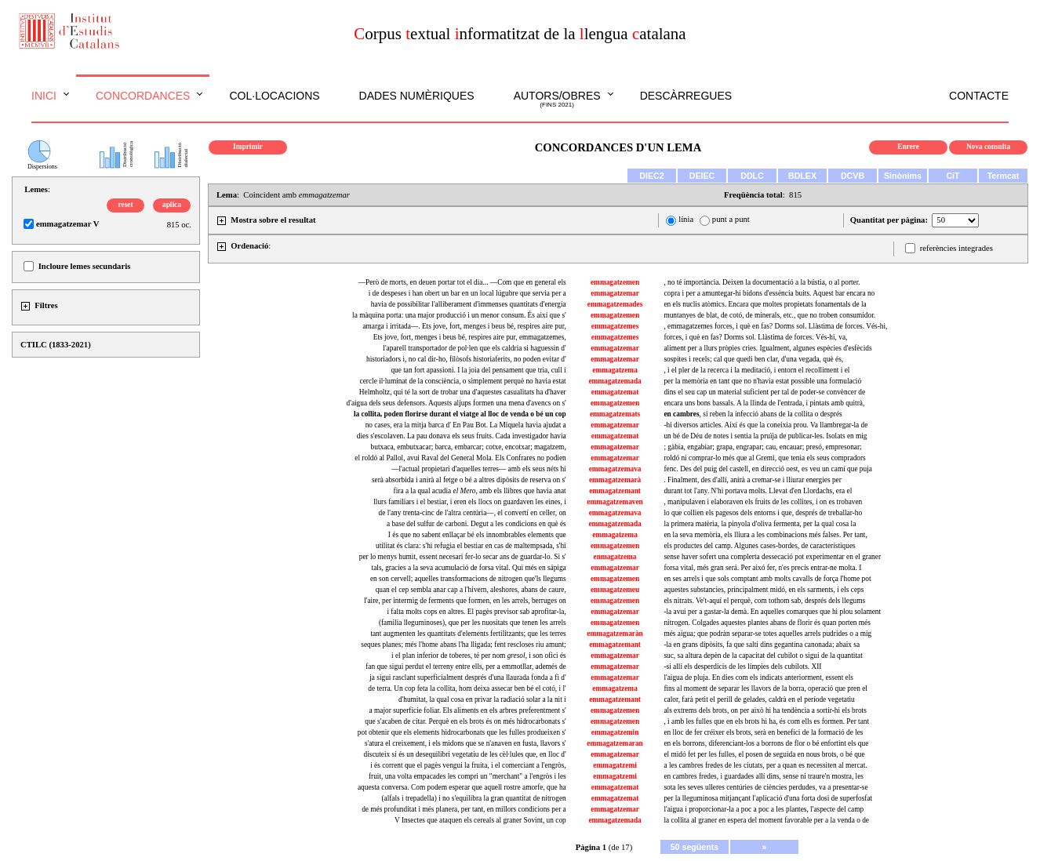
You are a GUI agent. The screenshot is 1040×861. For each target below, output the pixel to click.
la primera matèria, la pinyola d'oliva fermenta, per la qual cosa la (760, 524)
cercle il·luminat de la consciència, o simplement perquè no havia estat (463, 381)
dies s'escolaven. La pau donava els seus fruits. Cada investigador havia (461, 436)
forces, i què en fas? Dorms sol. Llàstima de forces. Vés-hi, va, (755, 337)
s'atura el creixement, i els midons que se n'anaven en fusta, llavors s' (465, 743)
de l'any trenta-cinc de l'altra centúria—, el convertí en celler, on (472, 513)
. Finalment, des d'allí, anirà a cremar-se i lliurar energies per (752, 480)
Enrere (908, 147)
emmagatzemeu (615, 590)
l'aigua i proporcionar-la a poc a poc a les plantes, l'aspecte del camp (764, 809)
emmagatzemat (615, 392)
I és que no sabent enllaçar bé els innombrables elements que (477, 535)
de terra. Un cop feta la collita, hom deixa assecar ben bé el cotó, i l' (466, 688)
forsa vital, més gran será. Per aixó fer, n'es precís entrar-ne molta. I (762, 568)
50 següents (695, 847)
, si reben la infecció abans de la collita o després (753, 414)
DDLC (752, 175)
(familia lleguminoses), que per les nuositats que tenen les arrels (472, 623)
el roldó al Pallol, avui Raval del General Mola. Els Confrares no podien (460, 458)
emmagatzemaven (615, 502)
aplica (171, 205)
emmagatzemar (615, 293)
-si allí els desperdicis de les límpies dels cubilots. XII (742, 666)
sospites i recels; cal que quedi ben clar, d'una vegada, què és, (753, 359)
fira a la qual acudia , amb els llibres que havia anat (480, 491)
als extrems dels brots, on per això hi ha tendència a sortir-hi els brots (765, 710)
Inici (43, 95)
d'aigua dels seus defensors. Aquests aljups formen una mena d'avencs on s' (456, 403)
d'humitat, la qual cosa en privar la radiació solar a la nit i (482, 699)
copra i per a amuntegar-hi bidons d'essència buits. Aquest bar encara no (769, 293)
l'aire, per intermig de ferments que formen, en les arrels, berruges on (465, 601)
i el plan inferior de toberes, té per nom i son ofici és (478, 655)
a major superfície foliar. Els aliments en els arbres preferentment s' (467, 710)
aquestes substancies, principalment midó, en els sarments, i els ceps (764, 590)
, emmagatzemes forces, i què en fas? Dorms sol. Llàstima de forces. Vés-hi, (775, 326)
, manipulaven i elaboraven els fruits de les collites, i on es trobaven (763, 502)
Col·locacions (274, 95)
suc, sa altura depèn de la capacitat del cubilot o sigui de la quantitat (763, 655)
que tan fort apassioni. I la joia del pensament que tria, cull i (478, 370)
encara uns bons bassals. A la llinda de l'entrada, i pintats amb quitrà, (764, 403)
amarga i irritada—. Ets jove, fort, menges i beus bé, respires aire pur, (463, 326)
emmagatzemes (615, 326)
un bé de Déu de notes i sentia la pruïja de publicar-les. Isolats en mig (765, 436)
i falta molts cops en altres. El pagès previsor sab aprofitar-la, (476, 612)
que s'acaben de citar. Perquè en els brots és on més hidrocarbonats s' (465, 721)
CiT (952, 175)
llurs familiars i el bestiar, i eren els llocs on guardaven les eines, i (469, 502)
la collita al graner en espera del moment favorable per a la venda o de (766, 820)
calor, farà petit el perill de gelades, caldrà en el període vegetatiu (759, 699)
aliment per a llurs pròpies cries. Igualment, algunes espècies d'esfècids (767, 348)
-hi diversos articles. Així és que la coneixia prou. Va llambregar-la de (765, 425)
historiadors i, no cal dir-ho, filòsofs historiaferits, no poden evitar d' (466, 359)
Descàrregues (686, 95)
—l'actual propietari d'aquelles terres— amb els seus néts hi (478, 469)
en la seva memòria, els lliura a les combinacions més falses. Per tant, (765, 535)
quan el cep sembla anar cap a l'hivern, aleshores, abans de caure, (471, 590)
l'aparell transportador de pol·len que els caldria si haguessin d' (474, 348)
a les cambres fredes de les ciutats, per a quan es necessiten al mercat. (765, 765)
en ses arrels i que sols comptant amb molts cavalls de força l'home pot (767, 579)
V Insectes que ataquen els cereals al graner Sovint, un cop (480, 820)
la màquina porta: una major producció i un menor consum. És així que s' (459, 315)
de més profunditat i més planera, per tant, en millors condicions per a (464, 809)
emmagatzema (615, 370)
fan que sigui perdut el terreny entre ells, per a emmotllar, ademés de (465, 666)
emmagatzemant (615, 491)
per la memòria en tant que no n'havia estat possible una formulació (762, 381)
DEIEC (702, 175)
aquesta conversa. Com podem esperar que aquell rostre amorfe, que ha (462, 787)
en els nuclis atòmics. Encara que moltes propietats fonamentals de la (765, 304)
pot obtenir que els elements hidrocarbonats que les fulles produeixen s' (462, 732)
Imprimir (248, 147)
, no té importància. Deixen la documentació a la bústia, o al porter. (762, 282)
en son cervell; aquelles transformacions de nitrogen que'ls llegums (468, 579)
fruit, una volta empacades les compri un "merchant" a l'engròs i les (467, 776)
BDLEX (802, 175)
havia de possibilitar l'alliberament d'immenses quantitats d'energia (468, 304)
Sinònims (903, 175)
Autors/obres (557, 99)
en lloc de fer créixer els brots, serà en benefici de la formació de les (763, 732)
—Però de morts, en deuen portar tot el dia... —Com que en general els (462, 282)
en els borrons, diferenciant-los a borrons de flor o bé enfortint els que (766, 743)
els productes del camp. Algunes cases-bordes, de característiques (759, 546)
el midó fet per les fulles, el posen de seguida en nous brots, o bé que (764, 754)
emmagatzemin (615, 732)
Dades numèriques (417, 95)
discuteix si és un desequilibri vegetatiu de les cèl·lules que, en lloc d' (465, 754)
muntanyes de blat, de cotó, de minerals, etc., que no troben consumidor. (769, 315)
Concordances (143, 95)
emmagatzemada (614, 381)
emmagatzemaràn (615, 634)
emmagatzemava (615, 469)
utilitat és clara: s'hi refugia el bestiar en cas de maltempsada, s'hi (471, 546)
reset (125, 205)
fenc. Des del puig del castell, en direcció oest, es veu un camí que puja (768, 469)
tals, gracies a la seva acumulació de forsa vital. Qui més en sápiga (469, 568)
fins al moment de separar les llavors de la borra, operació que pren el (765, 688)
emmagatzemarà (615, 480)
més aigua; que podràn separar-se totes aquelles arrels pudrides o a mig (767, 634)
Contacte (979, 95)
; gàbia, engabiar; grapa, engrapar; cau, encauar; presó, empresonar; (762, 447)
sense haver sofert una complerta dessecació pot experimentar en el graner (772, 557)
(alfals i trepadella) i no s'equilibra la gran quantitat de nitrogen (473, 798)
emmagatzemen (615, 282)
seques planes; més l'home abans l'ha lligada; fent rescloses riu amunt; (463, 644)
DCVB (852, 175)
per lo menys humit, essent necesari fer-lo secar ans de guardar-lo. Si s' (462, 557)
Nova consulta (988, 147)
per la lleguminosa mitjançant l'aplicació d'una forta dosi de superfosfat (768, 798)
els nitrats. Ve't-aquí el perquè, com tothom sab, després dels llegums (764, 601)
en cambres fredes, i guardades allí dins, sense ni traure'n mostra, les (764, 776)
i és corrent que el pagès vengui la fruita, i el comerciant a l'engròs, (468, 765)
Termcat (1003, 175)
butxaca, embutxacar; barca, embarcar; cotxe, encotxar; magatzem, (468, 447)
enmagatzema (615, 557)
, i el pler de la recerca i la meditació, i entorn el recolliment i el (756, 370)
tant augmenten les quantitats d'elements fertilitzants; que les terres (467, 634)
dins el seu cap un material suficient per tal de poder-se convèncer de (764, 392)
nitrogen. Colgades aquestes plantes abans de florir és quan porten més (767, 623)
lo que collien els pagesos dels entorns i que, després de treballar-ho (763, 513)
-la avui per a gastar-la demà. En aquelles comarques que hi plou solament (772, 612)
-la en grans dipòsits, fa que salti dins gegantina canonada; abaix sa (762, 644)
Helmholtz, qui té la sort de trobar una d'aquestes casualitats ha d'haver (462, 392)
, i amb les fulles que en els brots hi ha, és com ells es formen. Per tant (766, 721)
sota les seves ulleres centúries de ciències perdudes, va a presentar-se (765, 787)
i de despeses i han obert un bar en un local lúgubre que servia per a (467, 293)
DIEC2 (651, 175)
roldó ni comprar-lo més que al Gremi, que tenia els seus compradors (764, 458)
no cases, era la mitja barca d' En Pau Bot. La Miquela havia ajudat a (465, 425)
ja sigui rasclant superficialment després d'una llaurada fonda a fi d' (467, 677)
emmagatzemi (614, 765)
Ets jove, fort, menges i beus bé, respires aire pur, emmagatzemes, (469, 337)
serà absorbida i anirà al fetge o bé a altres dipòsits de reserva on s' (469, 480)
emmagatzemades (614, 304)
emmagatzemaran (615, 743)
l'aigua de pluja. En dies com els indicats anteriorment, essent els (758, 677)
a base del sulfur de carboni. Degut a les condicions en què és (476, 524)
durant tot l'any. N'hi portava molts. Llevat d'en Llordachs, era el (758, 491)
